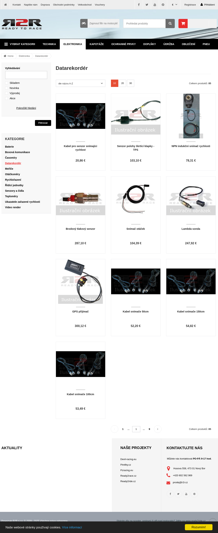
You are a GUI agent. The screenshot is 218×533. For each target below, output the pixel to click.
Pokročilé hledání (26, 108)
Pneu (206, 44)
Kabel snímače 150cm (191, 311)
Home (11, 56)
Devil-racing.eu (128, 459)
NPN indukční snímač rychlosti (191, 146)
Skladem (15, 83)
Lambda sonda (191, 228)
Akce (12, 98)
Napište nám (31, 4)
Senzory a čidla (14, 190)
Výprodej (15, 93)
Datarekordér (41, 56)
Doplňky (149, 44)
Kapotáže (97, 44)
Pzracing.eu (126, 470)
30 (130, 83)
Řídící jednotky (14, 185)
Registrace (190, 4)
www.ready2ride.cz (195, 520)
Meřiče (9, 168)
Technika (49, 44)
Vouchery (100, 4)
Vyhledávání (12, 68)
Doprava (45, 4)
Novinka (14, 88)
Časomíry (11, 157)
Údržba (168, 44)
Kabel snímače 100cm (80, 394)
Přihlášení (208, 4)
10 (114, 83)
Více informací (72, 527)
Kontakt (17, 4)
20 (122, 83)
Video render (13, 207)
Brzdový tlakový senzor (80, 228)
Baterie (9, 146)
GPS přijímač (80, 311)
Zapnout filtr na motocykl (99, 23)
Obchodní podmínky (64, 4)
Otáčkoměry (12, 174)
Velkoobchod (84, 4)
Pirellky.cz (125, 464)
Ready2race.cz (128, 475)
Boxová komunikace (17, 152)
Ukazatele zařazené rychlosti (22, 201)
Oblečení (188, 44)
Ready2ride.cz (128, 481)
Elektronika (72, 44)
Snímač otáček (135, 228)
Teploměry (11, 196)
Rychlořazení (13, 179)
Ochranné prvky (123, 44)
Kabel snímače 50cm (136, 311)
